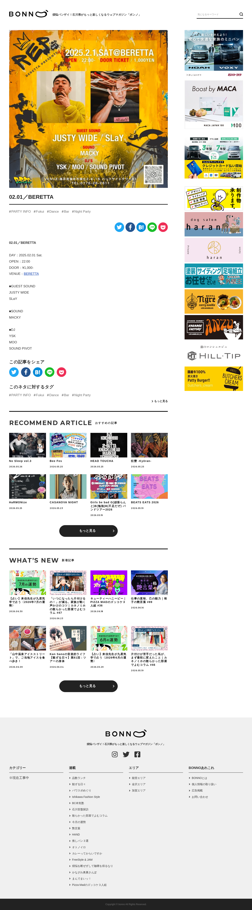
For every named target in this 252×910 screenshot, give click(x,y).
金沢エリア (139, 784)
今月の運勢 (79, 822)
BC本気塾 (78, 803)
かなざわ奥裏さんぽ (84, 872)
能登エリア (139, 777)
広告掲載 (197, 790)
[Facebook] (130, 227)
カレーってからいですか (87, 853)
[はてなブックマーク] (141, 227)
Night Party (82, 211)
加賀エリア (139, 790)
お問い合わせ (200, 796)
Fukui (40, 211)
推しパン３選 (80, 840)
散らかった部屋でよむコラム (90, 815)
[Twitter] (119, 227)
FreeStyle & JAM (82, 859)
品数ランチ (79, 777)
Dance (54, 211)
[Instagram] (114, 754)
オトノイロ (79, 847)
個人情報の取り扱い (204, 784)
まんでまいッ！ (81, 878)
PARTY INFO (21, 211)
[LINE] (152, 227)
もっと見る (161, 401)
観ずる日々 (79, 784)
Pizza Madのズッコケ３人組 (89, 884)
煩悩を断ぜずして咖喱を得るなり (92, 865)
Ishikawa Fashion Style (86, 796)
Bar (66, 211)
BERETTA (31, 274)
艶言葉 (76, 828)
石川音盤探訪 (80, 809)
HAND (76, 834)
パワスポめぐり (81, 790)
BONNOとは (199, 777)
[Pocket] (163, 227)
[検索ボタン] (241, 14)
